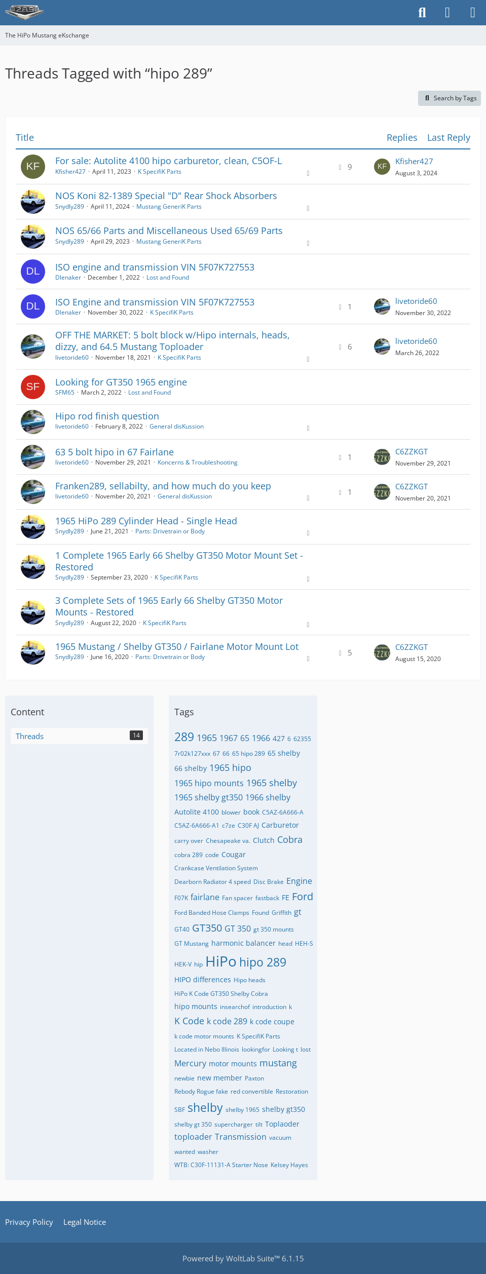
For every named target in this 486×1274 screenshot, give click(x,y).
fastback (267, 898)
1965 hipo (230, 767)
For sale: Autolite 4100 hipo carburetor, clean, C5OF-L (168, 161)
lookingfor (256, 1049)
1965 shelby (271, 783)
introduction (269, 1006)
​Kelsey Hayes (289, 1165)
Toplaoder (282, 1124)
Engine (299, 880)
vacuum (280, 1137)
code (212, 855)
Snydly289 (69, 206)
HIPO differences (202, 979)
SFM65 (64, 392)
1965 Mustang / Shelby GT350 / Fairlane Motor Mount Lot (176, 646)
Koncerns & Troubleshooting (198, 462)
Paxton (254, 1078)
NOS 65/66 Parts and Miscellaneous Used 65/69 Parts (169, 230)
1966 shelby (267, 797)
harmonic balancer (243, 943)
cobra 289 (188, 855)
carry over (188, 840)
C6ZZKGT (411, 451)
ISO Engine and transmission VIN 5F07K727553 (154, 302)
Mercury (190, 1063)
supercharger (233, 1124)
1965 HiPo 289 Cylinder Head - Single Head (146, 521)
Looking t (285, 1049)
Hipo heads (250, 980)
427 (279, 738)
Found (260, 912)
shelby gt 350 (193, 1124)
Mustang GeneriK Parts (169, 206)
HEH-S (304, 943)
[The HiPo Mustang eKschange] (24, 13)
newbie (184, 1078)
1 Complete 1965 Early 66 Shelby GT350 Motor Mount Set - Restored (179, 561)
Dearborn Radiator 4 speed (212, 881)
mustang (278, 1063)
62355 (302, 739)
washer (208, 1151)
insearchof (235, 1006)
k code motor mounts (204, 1036)
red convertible (252, 1091)
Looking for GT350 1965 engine (121, 382)
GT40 (182, 929)
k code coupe (272, 1021)
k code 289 (227, 1021)
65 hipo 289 (248, 753)
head (285, 943)
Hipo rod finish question (107, 416)
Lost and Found (167, 277)
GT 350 (238, 928)
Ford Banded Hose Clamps (211, 912)
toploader (193, 1136)
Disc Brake (268, 881)
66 (226, 753)
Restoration (292, 1091)
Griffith (281, 912)
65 (244, 738)
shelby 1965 (242, 1109)
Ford (302, 896)
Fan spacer (237, 898)
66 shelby (190, 768)
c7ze (228, 825)
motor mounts (233, 1063)
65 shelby (284, 753)
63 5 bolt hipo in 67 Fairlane (114, 452)
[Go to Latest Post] (382, 167)
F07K (181, 898)
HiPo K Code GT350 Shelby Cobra (221, 993)
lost (306, 1049)
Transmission (241, 1136)
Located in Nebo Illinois (206, 1049)
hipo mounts (195, 1006)
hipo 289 (262, 962)
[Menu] (473, 13)
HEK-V (183, 964)
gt (298, 911)
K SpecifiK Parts (159, 171)
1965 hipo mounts (209, 783)
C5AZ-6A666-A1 (196, 825)
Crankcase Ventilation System (216, 868)
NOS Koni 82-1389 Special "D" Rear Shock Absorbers (166, 195)
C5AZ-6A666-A (283, 812)
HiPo (221, 961)
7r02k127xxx (192, 753)
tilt (259, 1124)
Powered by (243, 1258)
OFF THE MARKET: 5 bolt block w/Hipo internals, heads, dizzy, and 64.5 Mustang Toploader (172, 341)
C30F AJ (248, 825)
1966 (261, 738)
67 (216, 753)
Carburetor (280, 825)
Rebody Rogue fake (201, 1091)
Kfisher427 (70, 171)
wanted (184, 1151)
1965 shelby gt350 (208, 797)
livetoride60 (416, 301)
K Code (189, 1021)
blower (231, 812)
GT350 (207, 928)
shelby (205, 1107)
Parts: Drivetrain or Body (170, 531)
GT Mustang (191, 943)
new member (219, 1078)
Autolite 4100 (196, 812)
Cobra (290, 839)
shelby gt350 (283, 1109)
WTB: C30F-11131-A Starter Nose (221, 1165)
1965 (207, 737)
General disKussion (176, 426)
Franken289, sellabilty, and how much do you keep (163, 486)
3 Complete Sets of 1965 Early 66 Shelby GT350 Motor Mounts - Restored (169, 606)
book (251, 812)
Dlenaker (68, 277)
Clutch (264, 840)
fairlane (205, 897)
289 (184, 736)
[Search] (422, 13)
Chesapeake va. (228, 840)
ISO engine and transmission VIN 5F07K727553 (154, 267)
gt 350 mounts (273, 929)
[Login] (447, 12)
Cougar (233, 854)
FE (285, 897)
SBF (179, 1109)
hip (198, 964)
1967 (228, 738)
